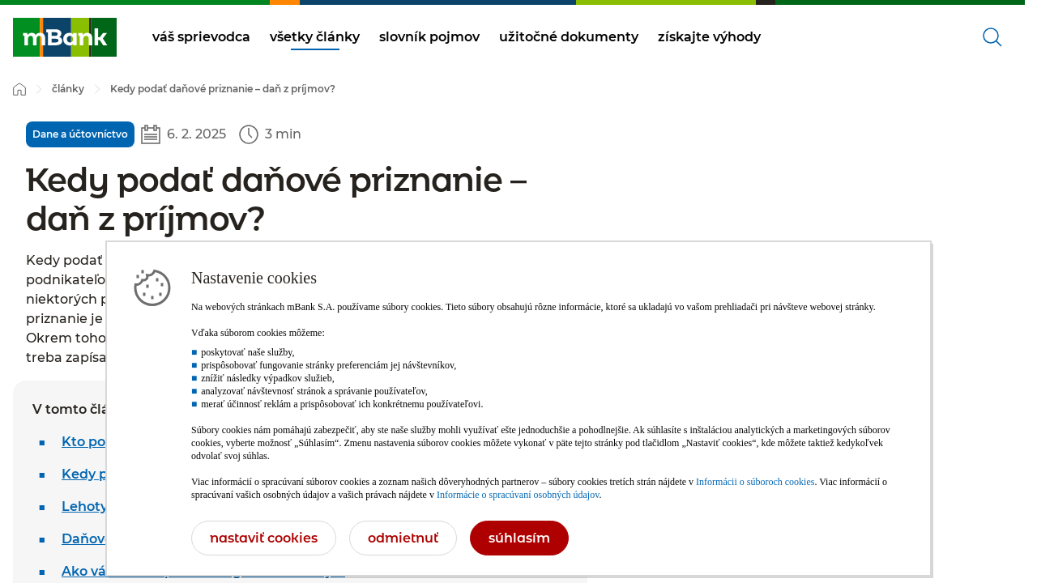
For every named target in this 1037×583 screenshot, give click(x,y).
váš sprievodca (201, 37)
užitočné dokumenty (568, 37)
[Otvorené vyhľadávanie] (992, 37)
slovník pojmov (429, 37)
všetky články (315, 37)
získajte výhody (709, 37)
